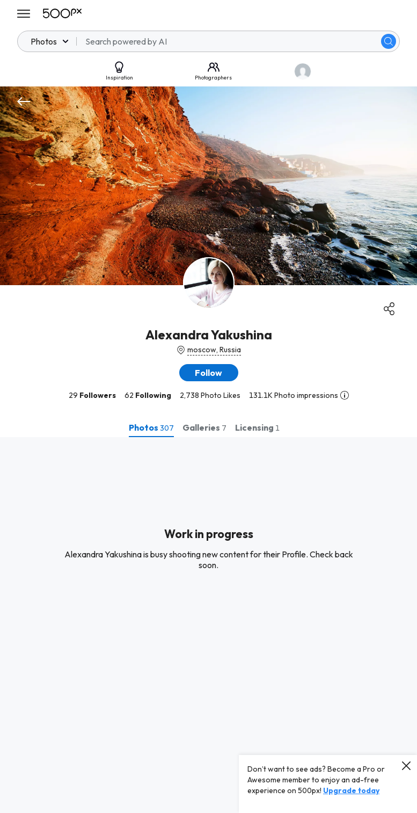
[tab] (151, 427)
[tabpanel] (208, 625)
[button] (208, 372)
